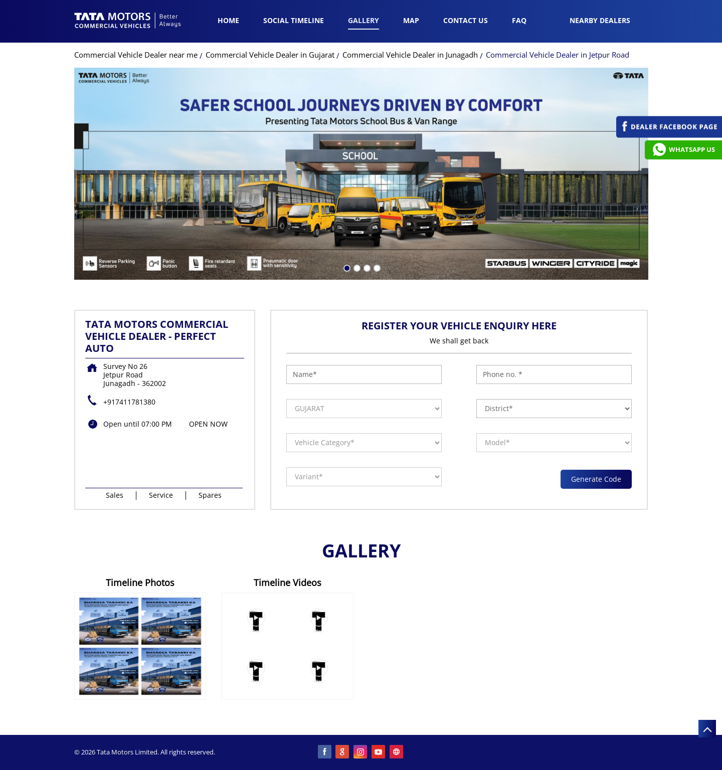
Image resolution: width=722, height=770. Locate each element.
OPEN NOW (208, 424)
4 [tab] (376, 267)
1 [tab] (345, 267)
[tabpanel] (361, 174)
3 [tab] (366, 267)
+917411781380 (129, 402)
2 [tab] (355, 267)
